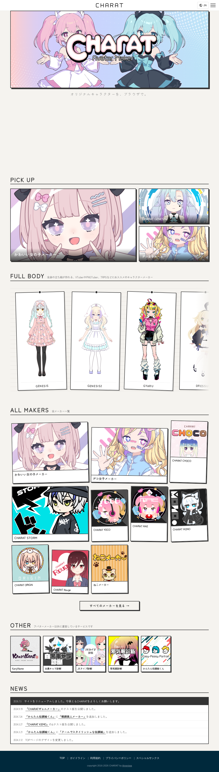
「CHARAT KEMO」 (37, 724)
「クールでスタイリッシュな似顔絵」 (82, 732)
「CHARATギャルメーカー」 (43, 709)
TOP (62, 758)
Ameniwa (127, 765)
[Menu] (213, 5)
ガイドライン (77, 758)
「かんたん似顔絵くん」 (40, 717)
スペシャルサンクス (147, 758)
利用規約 (95, 758)
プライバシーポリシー (118, 758)
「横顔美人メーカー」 (72, 717)
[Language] (203, 5)
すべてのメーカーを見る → (109, 606)
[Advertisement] (109, 138)
